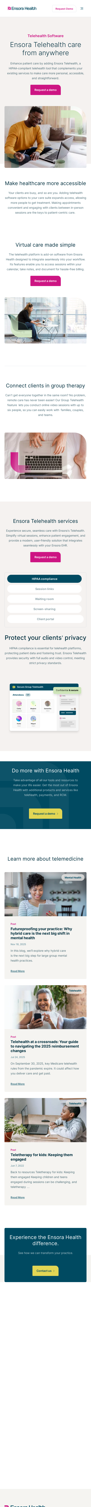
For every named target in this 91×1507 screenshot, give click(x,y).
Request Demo (64, 8)
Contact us (45, 1270)
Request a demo (45, 90)
